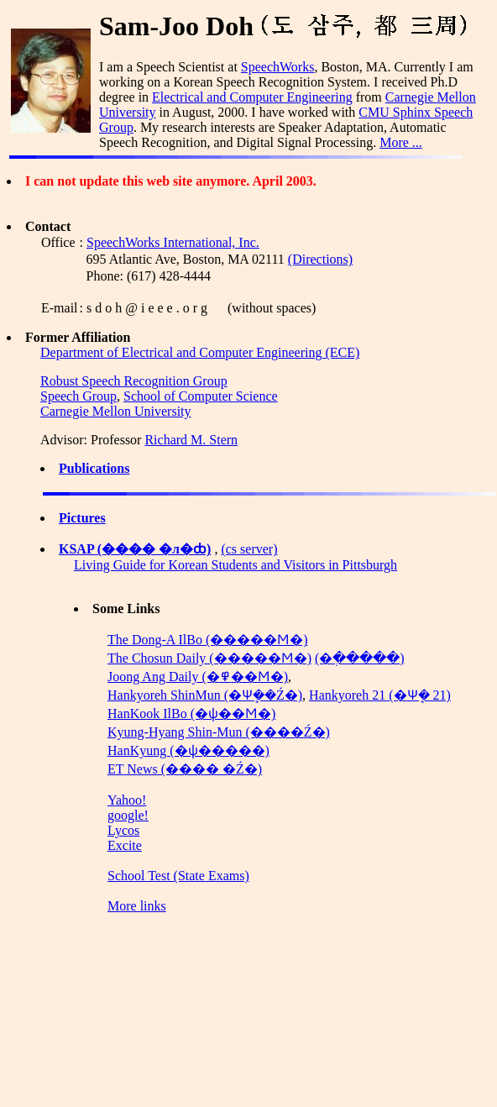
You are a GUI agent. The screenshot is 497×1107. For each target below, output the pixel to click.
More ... (400, 142)
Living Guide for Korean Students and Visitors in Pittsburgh (235, 565)
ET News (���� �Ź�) (184, 769)
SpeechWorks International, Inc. (172, 242)
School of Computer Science (200, 396)
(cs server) (249, 549)
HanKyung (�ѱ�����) (188, 750)
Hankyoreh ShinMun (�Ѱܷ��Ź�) (204, 695)
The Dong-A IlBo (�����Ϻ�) (207, 639)
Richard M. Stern (191, 440)
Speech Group (78, 396)
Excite (124, 845)
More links (136, 906)
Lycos (123, 830)
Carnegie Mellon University (115, 411)
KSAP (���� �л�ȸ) (135, 549)
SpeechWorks (278, 67)
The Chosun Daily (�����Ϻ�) (209, 658)
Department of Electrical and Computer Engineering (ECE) (199, 352)
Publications (94, 468)
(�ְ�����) (360, 658)
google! (128, 815)
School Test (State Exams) (178, 875)
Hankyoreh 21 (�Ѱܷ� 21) (380, 695)
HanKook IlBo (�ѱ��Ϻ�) (191, 713)
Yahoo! (126, 800)
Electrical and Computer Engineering (252, 97)
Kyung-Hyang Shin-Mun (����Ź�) (218, 732)
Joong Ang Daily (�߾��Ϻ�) (197, 676)
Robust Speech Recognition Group (134, 381)
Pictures (82, 518)
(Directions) (320, 259)
